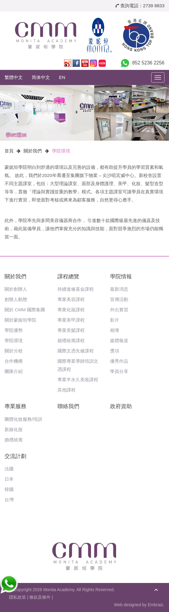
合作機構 (14, 361)
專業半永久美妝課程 (77, 379)
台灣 (9, 499)
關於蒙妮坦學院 (20, 319)
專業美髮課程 (71, 330)
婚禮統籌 (14, 439)
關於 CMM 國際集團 (25, 309)
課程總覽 (68, 276)
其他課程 (66, 389)
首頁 (9, 150)
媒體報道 (119, 340)
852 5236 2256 (148, 62)
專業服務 (15, 406)
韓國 (9, 489)
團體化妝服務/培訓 (23, 419)
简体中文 (41, 77)
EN (62, 77)
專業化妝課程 (71, 309)
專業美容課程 (71, 299)
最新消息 (119, 289)
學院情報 (121, 276)
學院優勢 (14, 330)
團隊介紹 (14, 371)
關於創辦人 (16, 289)
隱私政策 (17, 597)
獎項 (114, 350)
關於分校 (14, 350)
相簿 (114, 330)
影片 (114, 319)
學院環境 (61, 150)
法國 (9, 468)
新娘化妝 (14, 429)
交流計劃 (15, 456)
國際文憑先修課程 (75, 350)
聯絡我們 (68, 406)
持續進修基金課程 (75, 289)
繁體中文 (14, 77)
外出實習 (119, 309)
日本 (9, 479)
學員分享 (119, 371)
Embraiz (155, 604)
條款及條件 (39, 597)
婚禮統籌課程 (71, 340)
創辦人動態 (16, 299)
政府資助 (121, 406)
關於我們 (33, 150)
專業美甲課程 (71, 319)
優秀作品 (119, 361)
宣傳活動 (119, 299)
